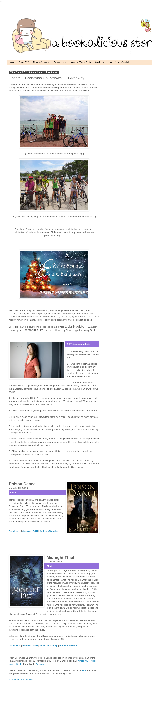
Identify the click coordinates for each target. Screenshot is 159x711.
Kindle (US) (83, 661)
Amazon (40, 664)
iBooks (19, 664)
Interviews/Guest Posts (80, 62)
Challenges (100, 62)
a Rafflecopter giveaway (21, 679)
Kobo (12, 664)
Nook (93, 661)
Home (11, 62)
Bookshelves (60, 62)
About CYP (24, 62)
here (84, 670)
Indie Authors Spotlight (120, 62)
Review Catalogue (41, 62)
